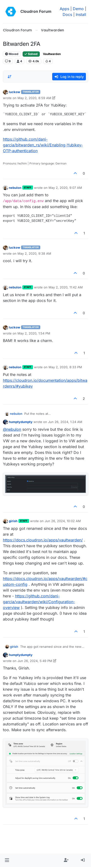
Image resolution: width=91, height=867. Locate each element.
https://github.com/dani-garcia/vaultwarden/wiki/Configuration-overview (39, 602)
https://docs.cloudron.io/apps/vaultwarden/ (43, 540)
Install (81, 14)
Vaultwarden (52, 54)
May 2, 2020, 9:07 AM (65, 188)
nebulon (15, 188)
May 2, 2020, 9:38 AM (34, 253)
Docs (67, 14)
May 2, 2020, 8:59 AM (34, 98)
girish (13, 521)
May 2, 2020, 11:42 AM (66, 287)
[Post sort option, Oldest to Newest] (9, 77)
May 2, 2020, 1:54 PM (33, 333)
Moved (11, 54)
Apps (64, 8)
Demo (78, 8)
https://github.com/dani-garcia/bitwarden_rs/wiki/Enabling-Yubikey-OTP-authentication (43, 145)
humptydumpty (21, 422)
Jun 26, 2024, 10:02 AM (63, 521)
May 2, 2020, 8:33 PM (65, 367)
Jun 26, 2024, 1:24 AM (65, 422)
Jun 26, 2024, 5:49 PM (34, 661)
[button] (7, 860)
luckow (14, 92)
